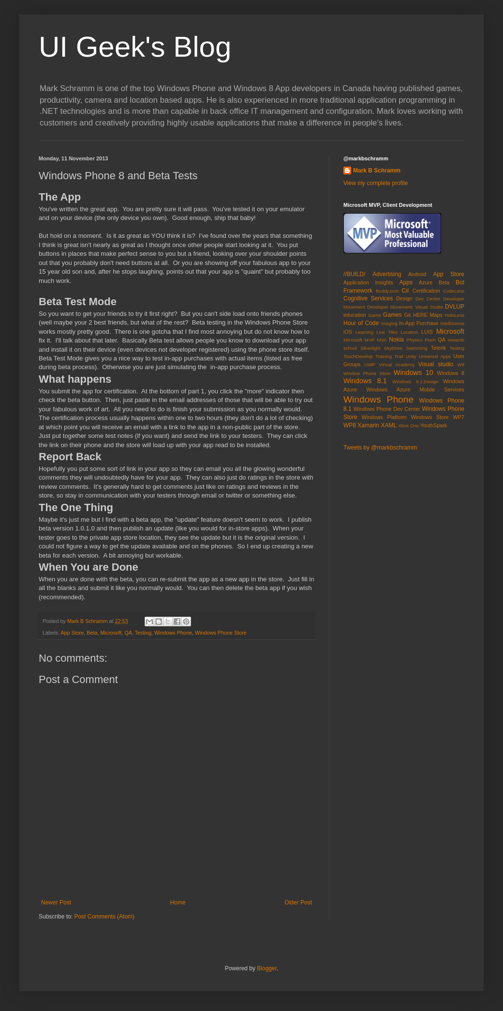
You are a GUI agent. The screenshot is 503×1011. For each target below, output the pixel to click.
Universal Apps (435, 356)
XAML (389, 425)
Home (178, 902)
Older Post (298, 902)
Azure (425, 282)
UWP (369, 364)
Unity (411, 356)
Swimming (416, 348)
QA (128, 633)
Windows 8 (450, 373)
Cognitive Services (368, 298)
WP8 (349, 425)
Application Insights (368, 282)
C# (405, 290)
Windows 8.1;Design (415, 381)
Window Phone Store (366, 373)
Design (404, 298)
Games (392, 314)
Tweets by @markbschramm (380, 447)
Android (417, 274)
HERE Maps (428, 315)
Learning (364, 332)
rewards (456, 339)
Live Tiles (387, 332)
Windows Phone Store (221, 633)
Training (383, 356)
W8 (461, 364)
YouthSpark (433, 425)
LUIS (427, 332)
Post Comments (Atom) (104, 916)
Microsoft (110, 633)
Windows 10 (413, 372)
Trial (398, 356)
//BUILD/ (354, 274)
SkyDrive (393, 348)
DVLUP (454, 306)
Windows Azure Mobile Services (415, 389)
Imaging (389, 323)
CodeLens (453, 291)
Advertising (386, 274)
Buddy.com (387, 291)
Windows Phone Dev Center (387, 409)
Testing (143, 633)
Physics (415, 339)
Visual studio (436, 364)
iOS (347, 332)
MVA (381, 339)
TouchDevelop (358, 356)
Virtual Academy (396, 364)
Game (374, 315)
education (354, 315)
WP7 (458, 417)
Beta (92, 633)
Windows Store (429, 417)
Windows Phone (173, 633)
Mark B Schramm (376, 170)
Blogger (267, 968)
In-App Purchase (418, 323)
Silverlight (370, 348)
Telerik (438, 348)
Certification (426, 291)
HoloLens (454, 315)
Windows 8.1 (365, 381)
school (350, 348)
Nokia (396, 339)
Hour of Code (361, 323)
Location (409, 332)
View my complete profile (375, 183)
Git (407, 315)
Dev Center (428, 298)
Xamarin (368, 425)
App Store (72, 633)
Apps (406, 282)
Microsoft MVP (359, 339)
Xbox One (408, 425)
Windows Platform (384, 417)
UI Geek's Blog (135, 47)
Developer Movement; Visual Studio (405, 307)
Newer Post (56, 902)
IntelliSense (452, 323)
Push (430, 339)
